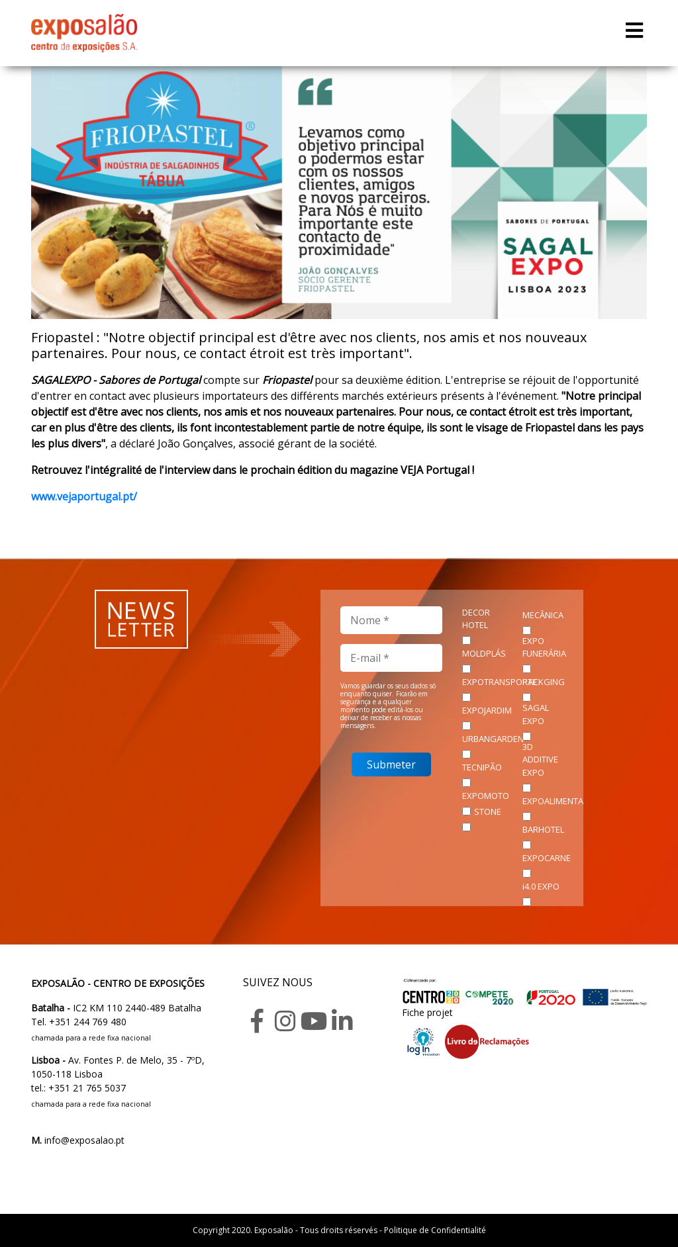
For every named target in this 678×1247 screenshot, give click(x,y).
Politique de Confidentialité (435, 1230)
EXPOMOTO (485, 796)
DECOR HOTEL (476, 618)
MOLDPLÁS (484, 653)
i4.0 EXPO (540, 886)
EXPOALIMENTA (552, 801)
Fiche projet (427, 1012)
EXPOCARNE (546, 858)
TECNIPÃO (482, 767)
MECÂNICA (542, 615)
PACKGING (543, 682)
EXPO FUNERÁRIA (544, 647)
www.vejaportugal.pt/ (84, 496)
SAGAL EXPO (535, 714)
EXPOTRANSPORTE (499, 682)
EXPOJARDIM (487, 710)
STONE (487, 811)
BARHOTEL (543, 829)
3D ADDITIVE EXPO (540, 759)
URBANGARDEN (493, 739)
